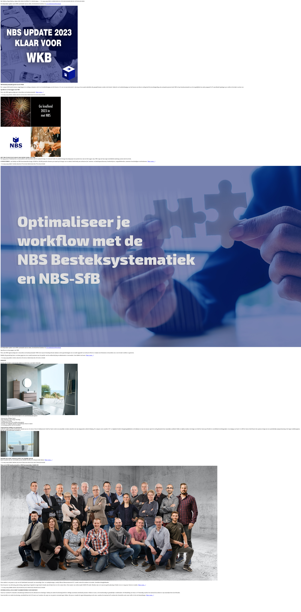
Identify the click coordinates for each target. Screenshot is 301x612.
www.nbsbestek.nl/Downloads (53, 3)
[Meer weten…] (39, 92)
